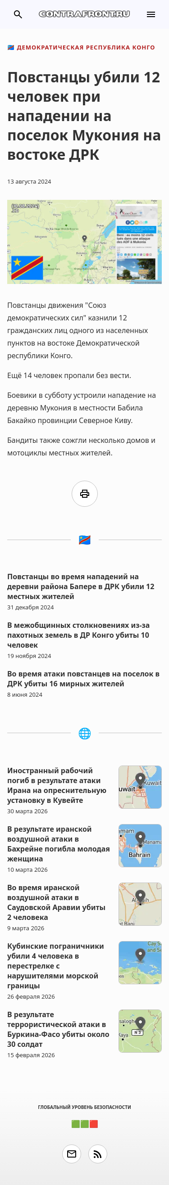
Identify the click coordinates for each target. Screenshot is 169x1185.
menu (151, 14)
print (84, 493)
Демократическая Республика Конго (81, 47)
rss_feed (97, 1154)
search (18, 14)
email (71, 1154)
